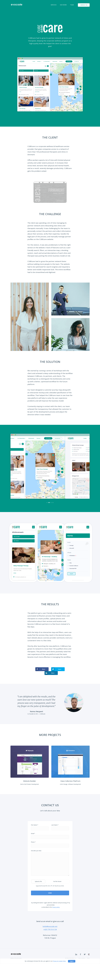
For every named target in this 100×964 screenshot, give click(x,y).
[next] (88, 467)
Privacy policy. (56, 907)
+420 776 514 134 (50, 929)
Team (72, 5)
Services (53, 5)
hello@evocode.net (50, 926)
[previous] (12, 467)
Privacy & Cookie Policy (59, 961)
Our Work (63, 5)
